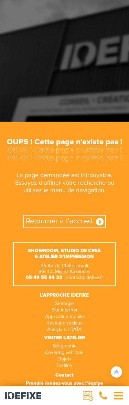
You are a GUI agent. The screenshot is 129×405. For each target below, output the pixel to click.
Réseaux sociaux (64, 323)
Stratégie (64, 303)
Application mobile (64, 316)
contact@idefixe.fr (84, 277)
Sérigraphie (64, 346)
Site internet (64, 310)
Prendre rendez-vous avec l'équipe (64, 383)
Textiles (64, 365)
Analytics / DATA (64, 329)
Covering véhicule (64, 352)
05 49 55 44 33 (44, 277)
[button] (103, 396)
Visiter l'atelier (64, 337)
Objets (64, 359)
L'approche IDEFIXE (64, 295)
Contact (64, 375)
